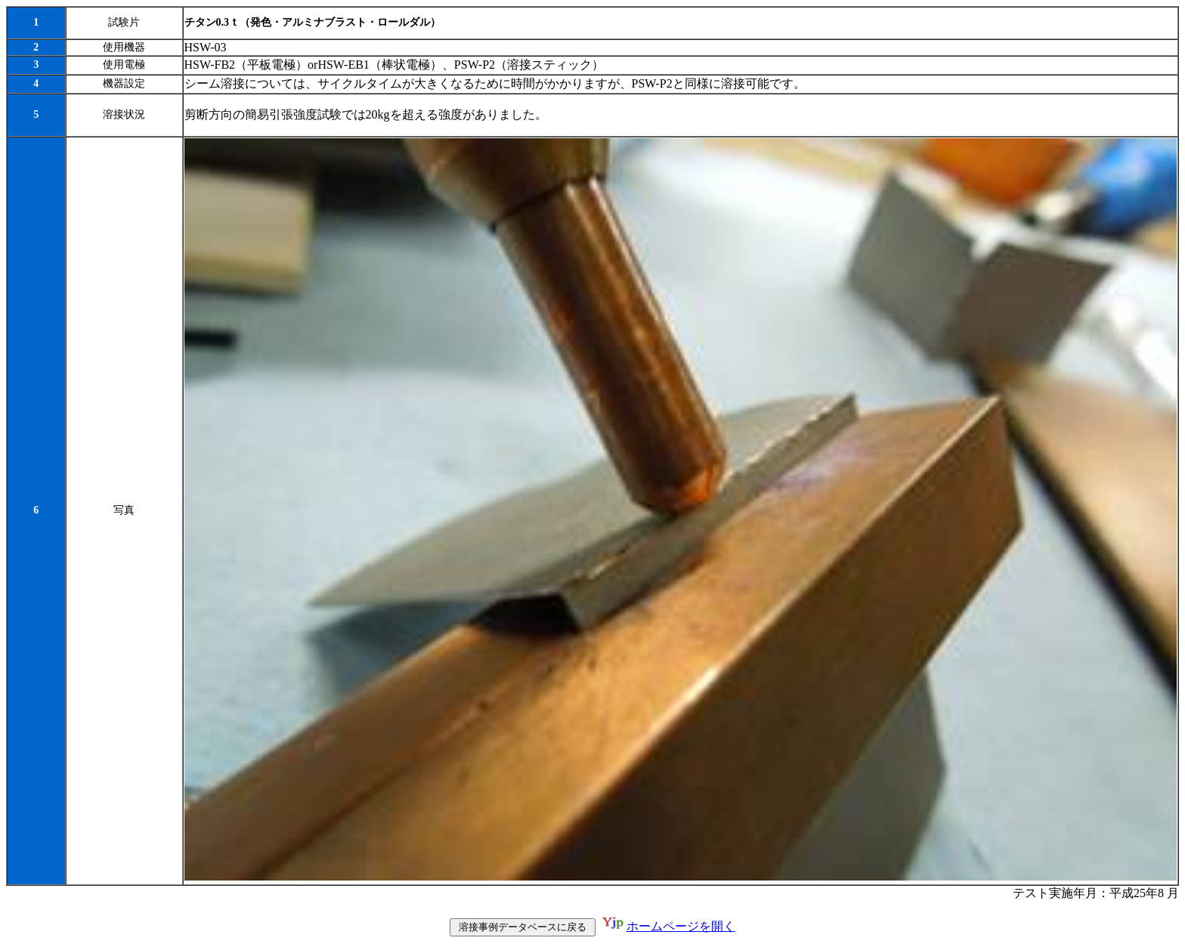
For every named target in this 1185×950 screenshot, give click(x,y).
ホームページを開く (681, 927)
